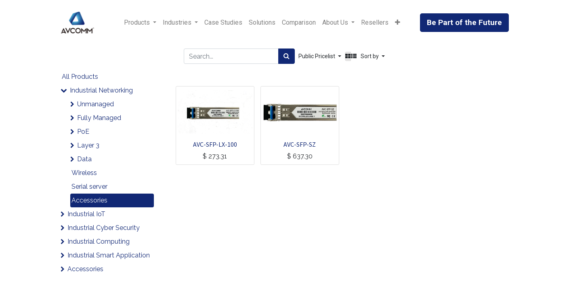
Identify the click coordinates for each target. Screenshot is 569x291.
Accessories (89, 200)
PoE (83, 131)
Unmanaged (95, 104)
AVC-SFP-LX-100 (215, 144)
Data (84, 159)
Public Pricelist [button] (317, 56)
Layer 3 (88, 145)
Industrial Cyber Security (103, 228)
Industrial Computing (98, 241)
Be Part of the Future (464, 22)
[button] (397, 23)
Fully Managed (99, 118)
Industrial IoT (86, 214)
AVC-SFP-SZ (299, 144)
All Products (80, 76)
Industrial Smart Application (108, 255)
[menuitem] (223, 23)
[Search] (286, 56)
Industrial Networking (101, 90)
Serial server (89, 186)
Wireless (84, 173)
